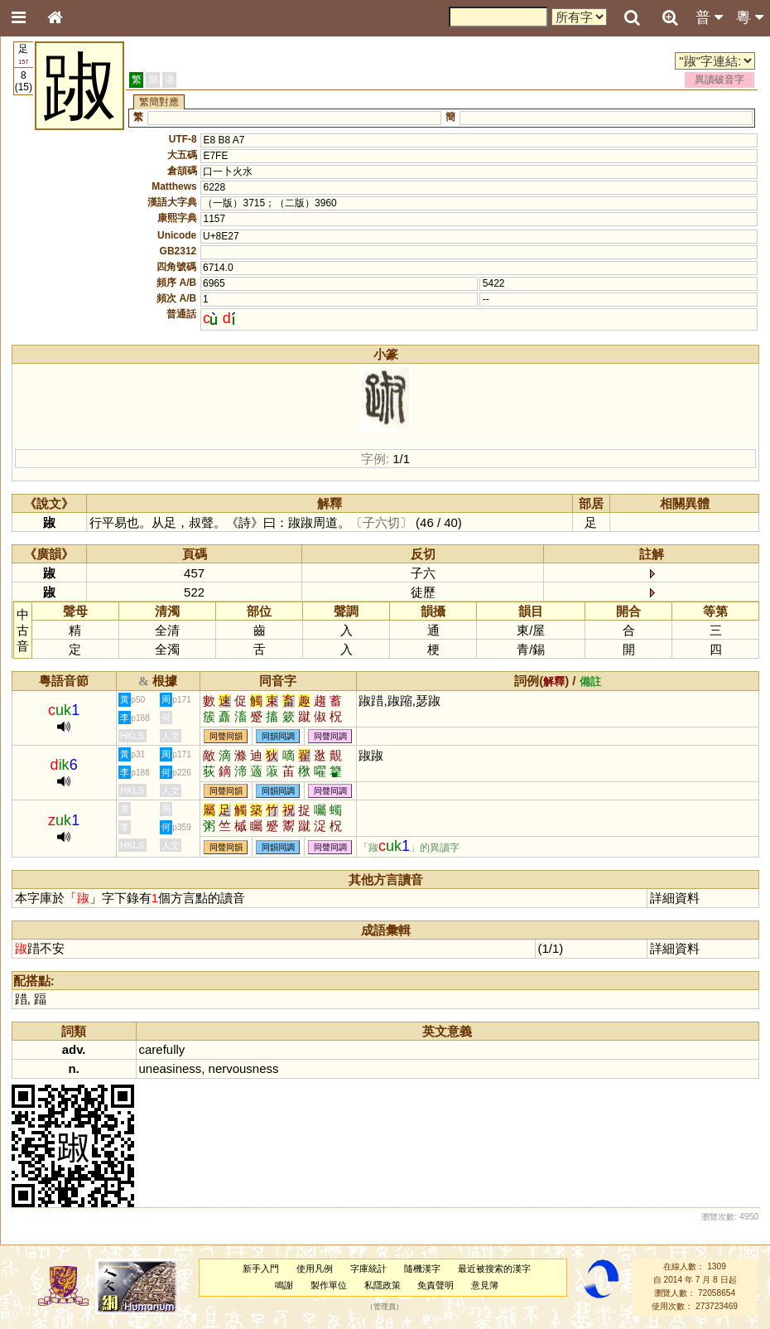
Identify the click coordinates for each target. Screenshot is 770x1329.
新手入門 (261, 1268)
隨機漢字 (422, 1268)
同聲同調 (330, 736)
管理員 (384, 1306)
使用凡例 (314, 1268)
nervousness (244, 1068)
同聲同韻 (226, 736)
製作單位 (328, 1285)
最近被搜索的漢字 (494, 1268)
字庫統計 (368, 1268)
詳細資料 (675, 898)
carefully (162, 1049)
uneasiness (170, 1068)
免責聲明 (435, 1285)
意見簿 (484, 1285)
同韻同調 (278, 736)
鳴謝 (284, 1285)
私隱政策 (382, 1285)
